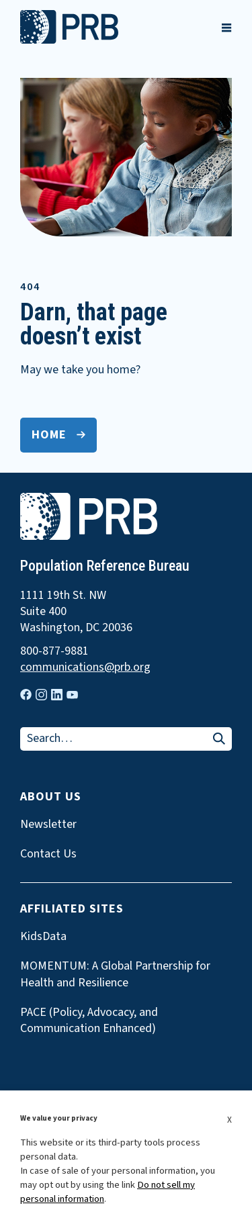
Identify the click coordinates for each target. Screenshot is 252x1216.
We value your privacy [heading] (58, 1118)
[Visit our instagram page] (41, 694)
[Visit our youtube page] (72, 695)
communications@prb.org (85, 667)
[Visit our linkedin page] (56, 694)
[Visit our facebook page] (26, 694)
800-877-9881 (54, 651)
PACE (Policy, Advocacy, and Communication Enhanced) (89, 1020)
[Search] (219, 740)
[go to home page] (69, 40)
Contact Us (48, 854)
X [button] (229, 1119)
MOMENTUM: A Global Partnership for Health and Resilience (115, 974)
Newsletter (48, 824)
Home (49, 434)
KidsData (43, 937)
